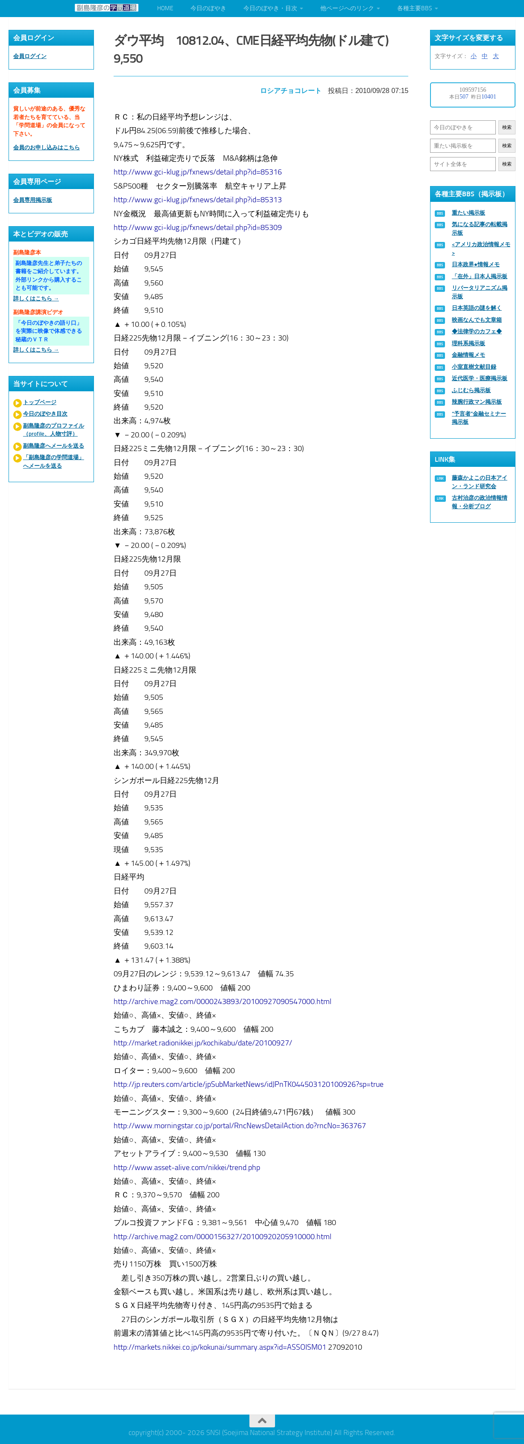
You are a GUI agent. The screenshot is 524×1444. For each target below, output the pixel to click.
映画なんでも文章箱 (477, 320)
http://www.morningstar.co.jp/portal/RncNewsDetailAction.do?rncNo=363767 (240, 1124)
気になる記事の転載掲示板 (479, 228)
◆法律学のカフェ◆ (477, 331)
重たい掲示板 (468, 213)
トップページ (39, 402)
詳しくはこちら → (36, 298)
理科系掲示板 (468, 343)
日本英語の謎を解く (477, 308)
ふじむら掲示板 (471, 390)
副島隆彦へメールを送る (53, 446)
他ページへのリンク (347, 8)
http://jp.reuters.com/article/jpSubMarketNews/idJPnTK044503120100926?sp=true (249, 1082)
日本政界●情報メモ (476, 264)
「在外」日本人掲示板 (479, 276)
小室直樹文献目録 (474, 367)
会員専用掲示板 (32, 200)
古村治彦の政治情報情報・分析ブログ (479, 502)
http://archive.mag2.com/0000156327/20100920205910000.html (223, 1234)
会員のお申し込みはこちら (46, 147)
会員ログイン (30, 56)
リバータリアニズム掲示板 (479, 292)
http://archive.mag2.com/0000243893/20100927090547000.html (223, 999)
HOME (165, 8)
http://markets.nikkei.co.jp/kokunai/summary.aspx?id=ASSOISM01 (220, 1345)
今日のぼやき (208, 8)
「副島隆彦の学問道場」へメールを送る (53, 461)
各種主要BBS (414, 8)
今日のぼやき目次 (45, 413)
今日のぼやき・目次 (270, 8)
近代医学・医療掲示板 (479, 378)
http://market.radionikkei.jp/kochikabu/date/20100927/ (203, 1041)
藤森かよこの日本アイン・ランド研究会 (479, 482)
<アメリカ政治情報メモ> (481, 248)
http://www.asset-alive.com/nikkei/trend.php (187, 1165)
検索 (507, 127)
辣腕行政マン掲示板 (477, 402)
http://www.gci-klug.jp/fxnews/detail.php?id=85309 (198, 225)
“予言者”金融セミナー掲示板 (479, 417)
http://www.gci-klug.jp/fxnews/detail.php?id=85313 (198, 198)
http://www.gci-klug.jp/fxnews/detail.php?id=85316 (198, 170)
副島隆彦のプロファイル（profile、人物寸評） (53, 429)
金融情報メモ (468, 355)
